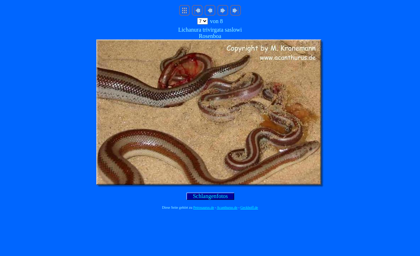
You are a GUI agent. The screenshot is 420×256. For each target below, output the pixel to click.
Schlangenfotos (210, 196)
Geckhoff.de (249, 207)
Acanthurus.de (227, 207)
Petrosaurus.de (203, 207)
